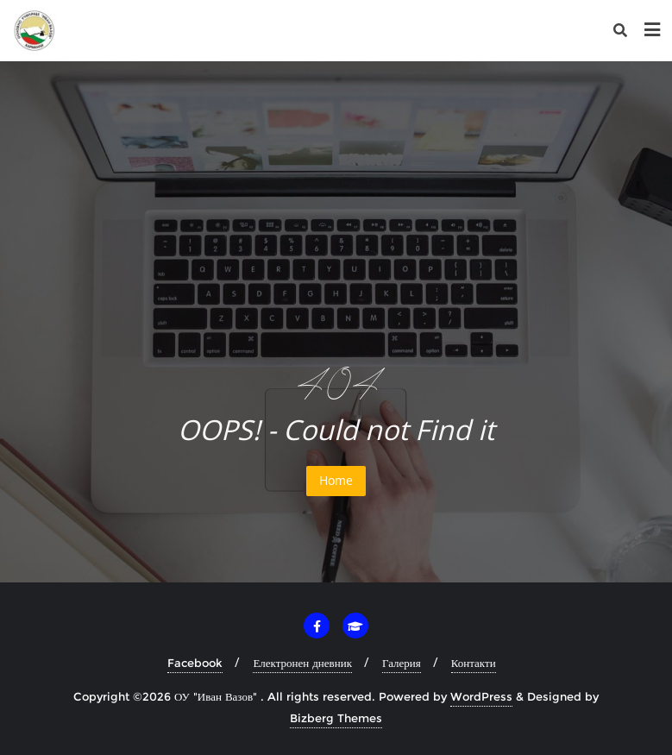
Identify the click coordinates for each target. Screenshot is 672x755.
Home (336, 480)
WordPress (481, 696)
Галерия (401, 663)
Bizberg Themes (336, 718)
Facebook (195, 663)
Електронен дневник (302, 663)
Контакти (473, 663)
